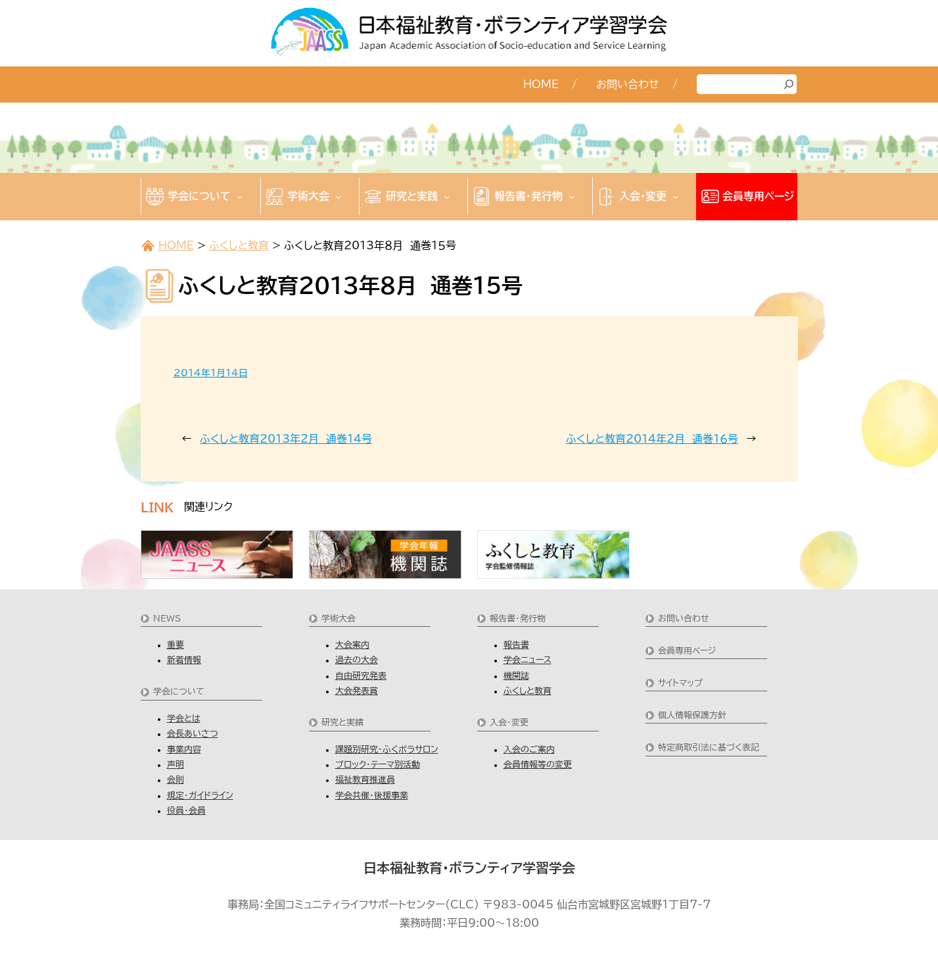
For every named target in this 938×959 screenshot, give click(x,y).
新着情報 (184, 660)
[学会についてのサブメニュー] (240, 196)
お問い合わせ (683, 618)
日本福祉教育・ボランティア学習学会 (469, 867)
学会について (178, 691)
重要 (175, 645)
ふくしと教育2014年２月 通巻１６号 (652, 438)
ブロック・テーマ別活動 (377, 764)
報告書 (516, 645)
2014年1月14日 (211, 373)
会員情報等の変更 (538, 764)
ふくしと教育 (239, 245)
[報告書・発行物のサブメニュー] (572, 196)
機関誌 (516, 676)
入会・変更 (509, 722)
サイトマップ (680, 683)
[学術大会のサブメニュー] (338, 196)
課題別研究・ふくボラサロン (386, 749)
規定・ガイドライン (200, 795)
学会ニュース (527, 660)
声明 (175, 764)
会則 (175, 779)
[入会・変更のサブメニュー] (675, 196)
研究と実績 (342, 722)
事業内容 (184, 749)
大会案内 (352, 645)
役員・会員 (186, 810)
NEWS (167, 618)
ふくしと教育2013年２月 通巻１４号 (286, 438)
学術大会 (338, 618)
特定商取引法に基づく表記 (708, 747)
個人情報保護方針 (692, 715)
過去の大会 (356, 660)
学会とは (183, 718)
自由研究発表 (361, 676)
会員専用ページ (687, 651)
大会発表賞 (356, 691)
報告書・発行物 (518, 618)
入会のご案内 (529, 749)
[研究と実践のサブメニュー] (447, 196)
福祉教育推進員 (365, 779)
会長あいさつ (192, 733)
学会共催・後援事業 (371, 795)
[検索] (789, 84)
